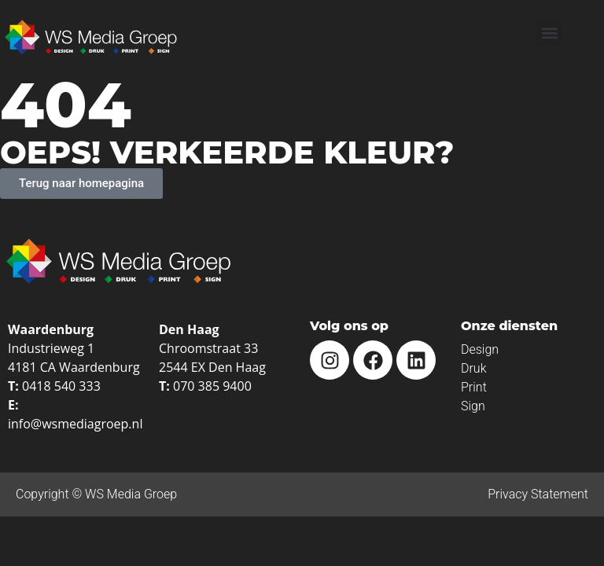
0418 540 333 (61, 386)
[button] (549, 33)
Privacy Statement (538, 494)
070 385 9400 (212, 386)
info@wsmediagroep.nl (75, 423)
